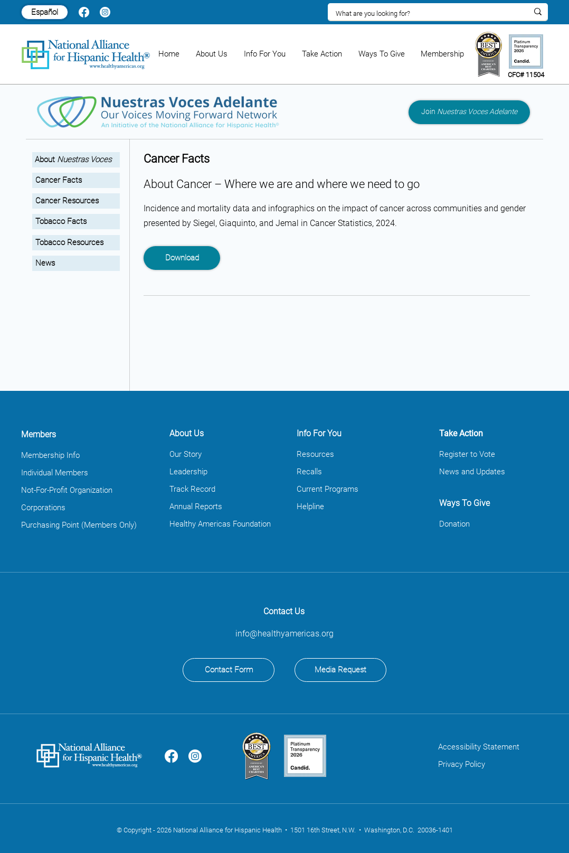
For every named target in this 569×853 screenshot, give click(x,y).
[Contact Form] (228, 670)
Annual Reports (195, 506)
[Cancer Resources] (76, 201)
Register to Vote (467, 454)
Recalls (309, 471)
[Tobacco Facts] (76, 221)
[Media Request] (340, 670)
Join (469, 111)
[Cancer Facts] (76, 180)
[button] (212, 54)
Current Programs (327, 489)
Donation (454, 524)
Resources (315, 454)
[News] (76, 263)
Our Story (185, 454)
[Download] (182, 258)
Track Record (192, 489)
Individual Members (54, 472)
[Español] (44, 12)
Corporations (43, 507)
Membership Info (50, 455)
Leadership (188, 471)
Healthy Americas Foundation (220, 524)
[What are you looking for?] (424, 13)
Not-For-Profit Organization (66, 490)
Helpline (310, 506)
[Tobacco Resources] (76, 242)
